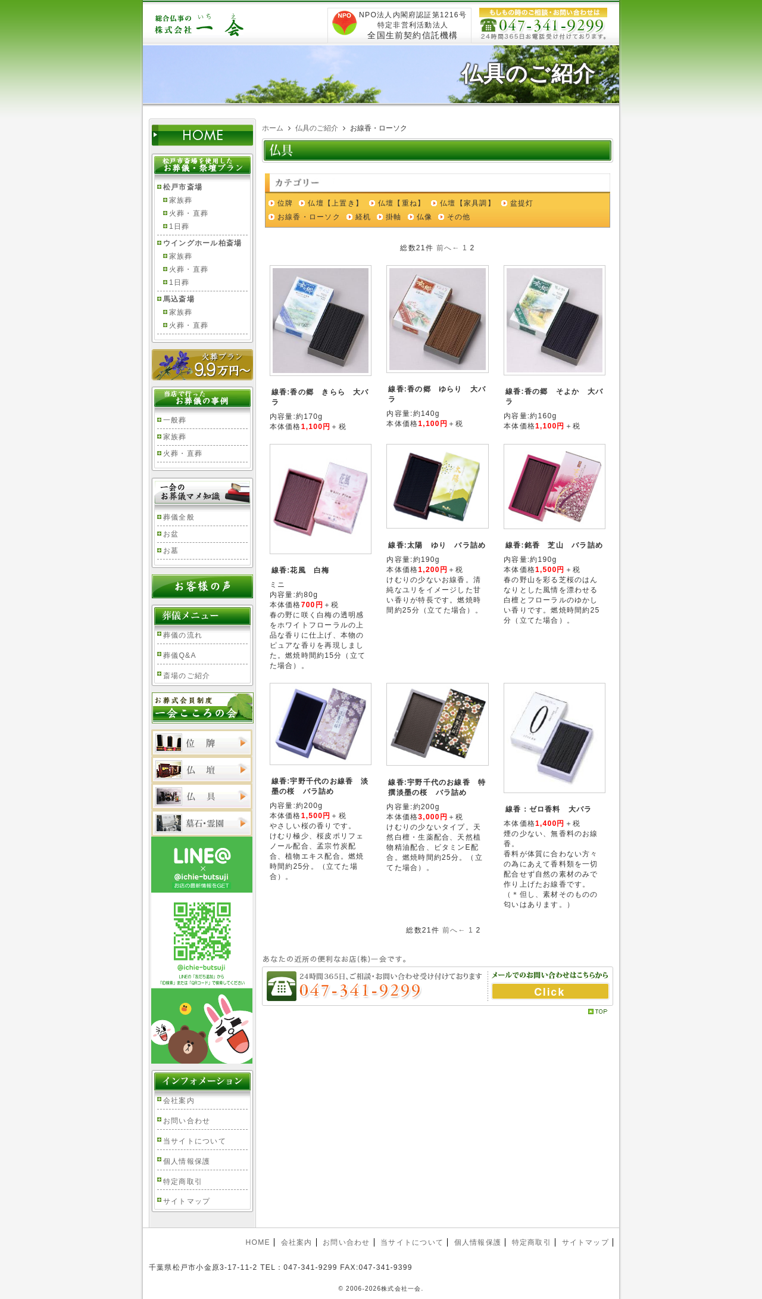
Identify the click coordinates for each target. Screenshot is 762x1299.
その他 (459, 217)
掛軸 (393, 217)
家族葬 (181, 200)
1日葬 (179, 226)
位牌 (285, 203)
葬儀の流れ (182, 635)
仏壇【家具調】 (467, 203)
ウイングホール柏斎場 (202, 243)
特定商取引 (182, 1181)
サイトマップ (186, 1201)
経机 (363, 217)
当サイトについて (194, 1141)
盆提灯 (522, 203)
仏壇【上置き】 (335, 203)
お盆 (171, 534)
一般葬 (175, 420)
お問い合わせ (186, 1121)
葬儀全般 (179, 517)
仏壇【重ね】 (401, 203)
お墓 (171, 550)
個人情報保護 (186, 1161)
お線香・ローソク (309, 217)
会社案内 (179, 1100)
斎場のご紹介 (186, 676)
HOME (257, 1242)
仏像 (424, 217)
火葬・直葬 (188, 213)
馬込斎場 (179, 299)
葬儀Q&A (179, 655)
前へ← (448, 248)
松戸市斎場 (182, 187)
